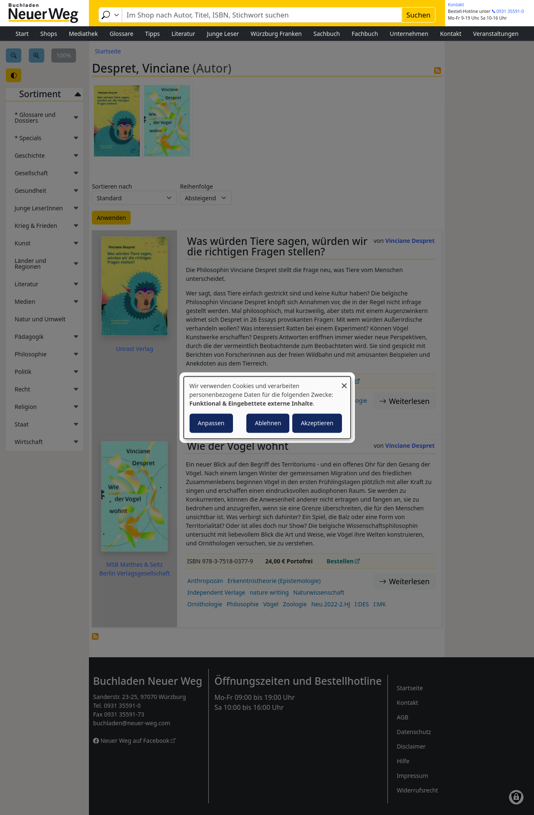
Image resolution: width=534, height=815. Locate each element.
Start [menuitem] (21, 34)
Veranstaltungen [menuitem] (496, 34)
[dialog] (267, 407)
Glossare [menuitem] (121, 34)
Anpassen (211, 423)
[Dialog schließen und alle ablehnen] (344, 381)
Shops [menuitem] (48, 34)
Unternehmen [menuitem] (409, 34)
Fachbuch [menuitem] (365, 34)
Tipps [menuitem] (152, 34)
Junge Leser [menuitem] (223, 34)
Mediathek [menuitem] (83, 34)
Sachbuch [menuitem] (327, 34)
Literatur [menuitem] (183, 34)
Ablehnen (268, 423)
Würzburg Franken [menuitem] (276, 34)
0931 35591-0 (510, 11)
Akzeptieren (317, 423)
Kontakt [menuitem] (450, 34)
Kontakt (456, 5)
